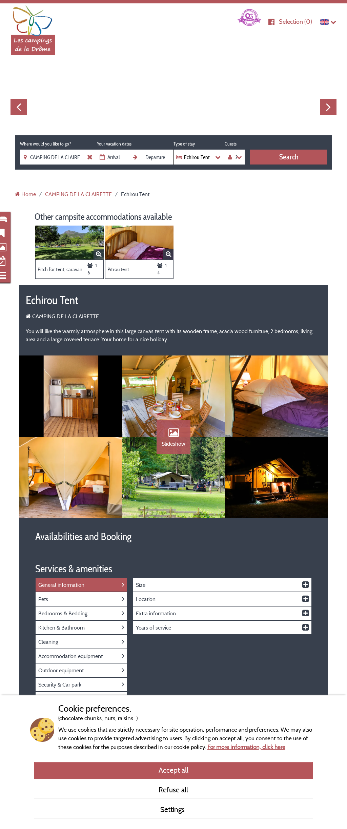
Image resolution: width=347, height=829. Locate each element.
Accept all (173, 770)
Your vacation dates (114, 144)
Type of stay (184, 144)
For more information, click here (246, 746)
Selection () (295, 21)
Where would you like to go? (45, 144)
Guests (231, 144)
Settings (173, 809)
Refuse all (173, 789)
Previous (19, 107)
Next (328, 107)
